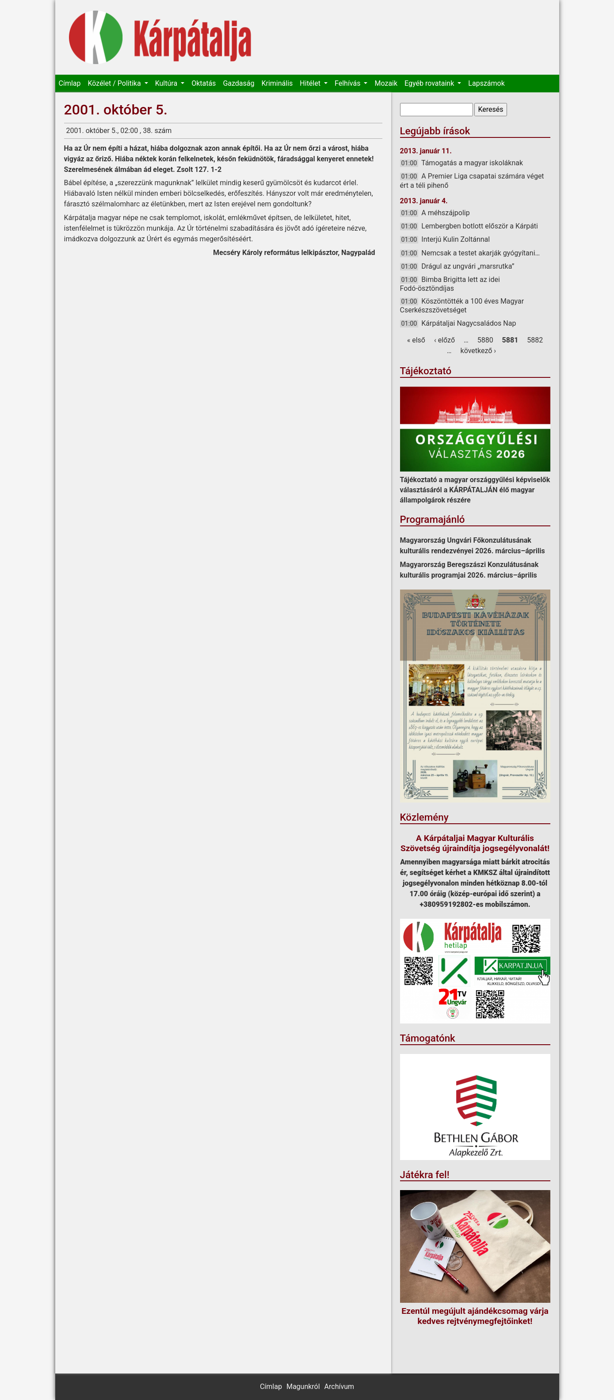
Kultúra (167, 83)
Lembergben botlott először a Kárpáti (479, 226)
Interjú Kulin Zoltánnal (455, 239)
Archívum (339, 1386)
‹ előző (444, 340)
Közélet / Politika (115, 83)
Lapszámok (486, 83)
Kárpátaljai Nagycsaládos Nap (468, 323)
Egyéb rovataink (430, 83)
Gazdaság (238, 83)
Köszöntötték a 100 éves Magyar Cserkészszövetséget (462, 305)
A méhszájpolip (445, 213)
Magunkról (303, 1386)
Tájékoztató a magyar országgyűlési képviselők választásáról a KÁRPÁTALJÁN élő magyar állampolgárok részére (475, 490)
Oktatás (203, 83)
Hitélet (311, 83)
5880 (485, 340)
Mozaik (385, 83)
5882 (535, 340)
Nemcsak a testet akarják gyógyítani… (480, 253)
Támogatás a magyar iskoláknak (472, 163)
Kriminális (277, 83)
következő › (478, 350)
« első (416, 340)
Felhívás (348, 83)
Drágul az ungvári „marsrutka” (467, 266)
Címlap (70, 83)
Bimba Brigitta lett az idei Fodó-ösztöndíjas (450, 284)
